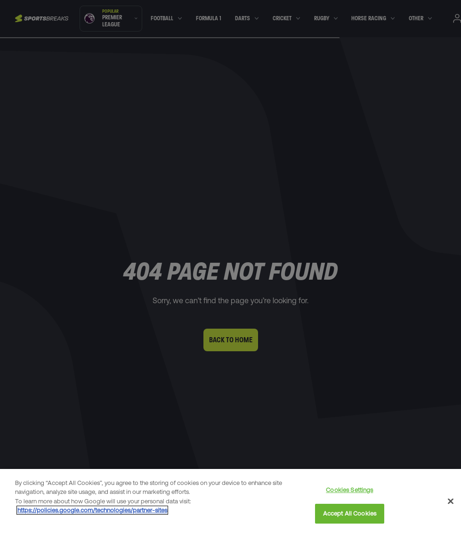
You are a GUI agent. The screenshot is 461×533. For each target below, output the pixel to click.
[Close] (450, 501)
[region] (230, 501)
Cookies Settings (349, 489)
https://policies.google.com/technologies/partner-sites (92, 510)
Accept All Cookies (349, 513)
